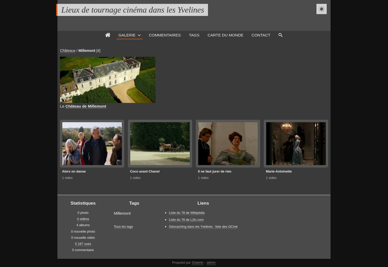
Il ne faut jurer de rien (214, 171)
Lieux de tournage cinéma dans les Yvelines (132, 9)
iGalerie (197, 262)
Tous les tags (123, 226)
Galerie (127, 35)
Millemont (86, 51)
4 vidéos (83, 219)
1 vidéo (67, 178)
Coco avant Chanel (145, 171)
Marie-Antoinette (279, 171)
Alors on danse (74, 171)
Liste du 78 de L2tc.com (186, 220)
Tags (194, 35)
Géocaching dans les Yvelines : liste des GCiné (203, 226)
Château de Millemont (85, 106)
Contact (261, 35)
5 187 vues (83, 244)
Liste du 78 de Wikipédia (187, 213)
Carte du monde (225, 35)
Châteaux (67, 51)
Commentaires (165, 35)
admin (211, 262)
